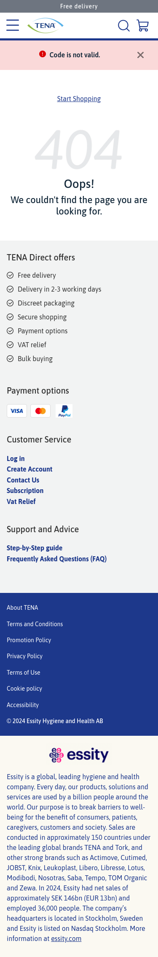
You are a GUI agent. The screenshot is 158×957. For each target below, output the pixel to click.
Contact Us (23, 480)
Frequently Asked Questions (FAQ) (57, 559)
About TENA (22, 607)
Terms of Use (23, 672)
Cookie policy (24, 688)
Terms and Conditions (35, 624)
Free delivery (79, 6)
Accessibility (23, 705)
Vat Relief (21, 501)
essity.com (66, 938)
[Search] (125, 25)
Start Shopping (79, 98)
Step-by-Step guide (34, 548)
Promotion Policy (29, 640)
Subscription (25, 490)
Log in (16, 458)
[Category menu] (12, 26)
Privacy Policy (25, 656)
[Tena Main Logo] (42, 25)
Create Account (29, 469)
